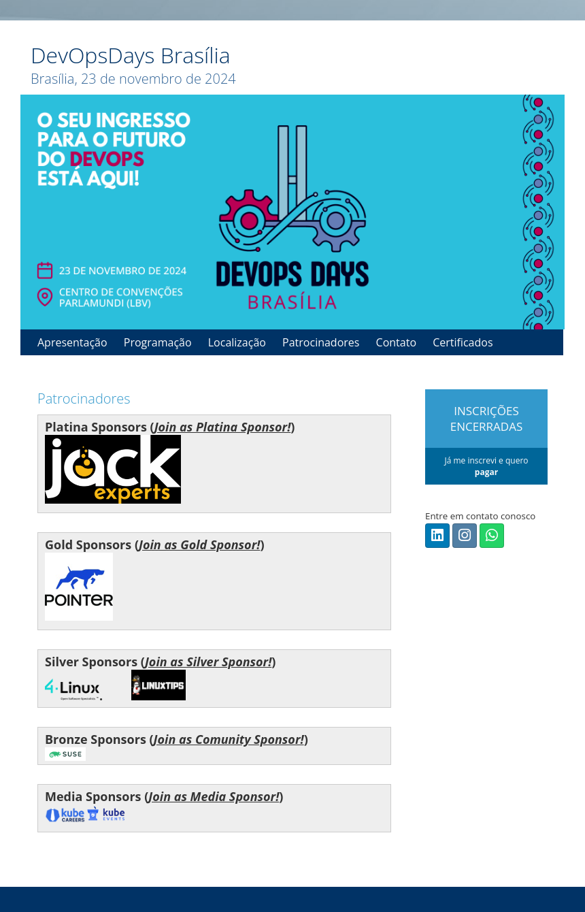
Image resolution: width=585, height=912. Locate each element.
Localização (237, 342)
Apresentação (72, 342)
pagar (486, 472)
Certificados (462, 342)
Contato (396, 342)
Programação (158, 342)
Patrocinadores (320, 342)
